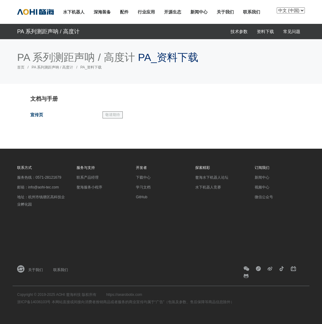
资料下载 (265, 31)
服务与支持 (86, 168)
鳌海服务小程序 (89, 187)
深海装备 (102, 11)
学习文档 (143, 187)
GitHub (141, 197)
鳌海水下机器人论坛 (211, 177)
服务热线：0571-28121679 (39, 177)
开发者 (141, 168)
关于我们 (225, 11)
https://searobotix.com (124, 294)
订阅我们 (262, 168)
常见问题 (291, 31)
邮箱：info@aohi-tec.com (38, 187)
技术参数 (239, 31)
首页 (20, 67)
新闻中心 (199, 11)
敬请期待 (112, 115)
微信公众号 (264, 197)
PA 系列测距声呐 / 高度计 (48, 31)
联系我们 (251, 11)
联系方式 (24, 168)
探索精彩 (202, 168)
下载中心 (143, 177)
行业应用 (146, 11)
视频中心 (262, 187)
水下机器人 (73, 11)
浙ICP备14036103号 (34, 302)
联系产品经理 (88, 177)
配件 (124, 11)
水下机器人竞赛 (208, 187)
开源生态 (172, 11)
